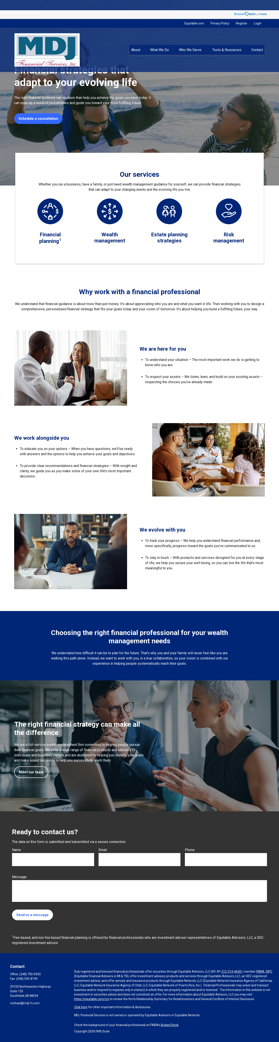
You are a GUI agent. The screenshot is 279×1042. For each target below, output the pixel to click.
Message (19, 877)
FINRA (260, 971)
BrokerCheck (170, 1025)
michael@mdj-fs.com (25, 1003)
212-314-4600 (231, 971)
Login (257, 13)
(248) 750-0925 (30, 974)
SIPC (269, 971)
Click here (80, 1007)
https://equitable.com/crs (91, 999)
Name (16, 850)
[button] (135, 39)
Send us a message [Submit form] (32, 915)
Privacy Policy (220, 13)
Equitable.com (194, 13)
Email (103, 850)
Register (241, 13)
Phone (190, 850)
